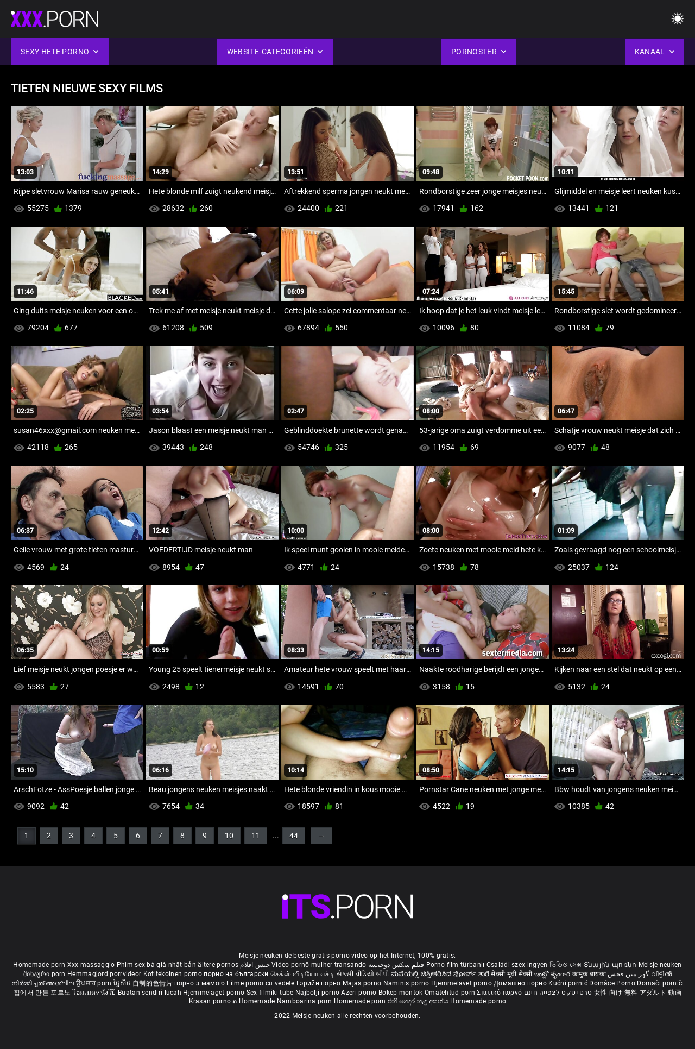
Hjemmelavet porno (462, 983)
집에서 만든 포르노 (43, 992)
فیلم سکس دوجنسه (396, 965)
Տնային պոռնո (611, 965)
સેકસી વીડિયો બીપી (363, 974)
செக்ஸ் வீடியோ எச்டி (302, 974)
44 (293, 835)
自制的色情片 (153, 983)
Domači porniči (660, 983)
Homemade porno (478, 1001)
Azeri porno (359, 992)
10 (229, 835)
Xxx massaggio (91, 965)
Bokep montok (400, 992)
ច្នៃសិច (122, 983)
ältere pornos (218, 965)
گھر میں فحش (629, 974)
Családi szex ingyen (517, 965)
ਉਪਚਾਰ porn (94, 983)
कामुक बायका (590, 974)
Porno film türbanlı (455, 965)
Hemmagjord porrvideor (105, 974)
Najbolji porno (317, 992)
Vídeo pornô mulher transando (318, 965)
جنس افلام (254, 965)
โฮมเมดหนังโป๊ (95, 992)
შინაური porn (45, 974)
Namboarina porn (305, 1001)
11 (255, 835)
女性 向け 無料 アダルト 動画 (637, 992)
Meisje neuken (660, 965)
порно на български (236, 974)
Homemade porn (40, 965)
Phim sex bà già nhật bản (156, 965)
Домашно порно (521, 983)
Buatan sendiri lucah (150, 992)
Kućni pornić (568, 983)
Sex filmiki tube (270, 992)
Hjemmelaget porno (214, 992)
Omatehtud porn (451, 992)
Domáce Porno (613, 983)
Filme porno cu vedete (260, 983)
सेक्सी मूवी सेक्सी (511, 974)
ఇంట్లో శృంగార (553, 974)
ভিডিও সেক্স (565, 965)
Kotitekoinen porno (173, 974)
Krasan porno (211, 1001)
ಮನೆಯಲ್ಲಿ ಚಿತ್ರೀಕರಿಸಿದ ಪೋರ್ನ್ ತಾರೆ (441, 974)
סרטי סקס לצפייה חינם (558, 992)
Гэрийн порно (319, 983)
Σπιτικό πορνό (500, 992)
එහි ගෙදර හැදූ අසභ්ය (419, 1001)
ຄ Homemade (254, 1001)
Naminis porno (407, 983)
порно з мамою (199, 983)
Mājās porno (363, 983)
